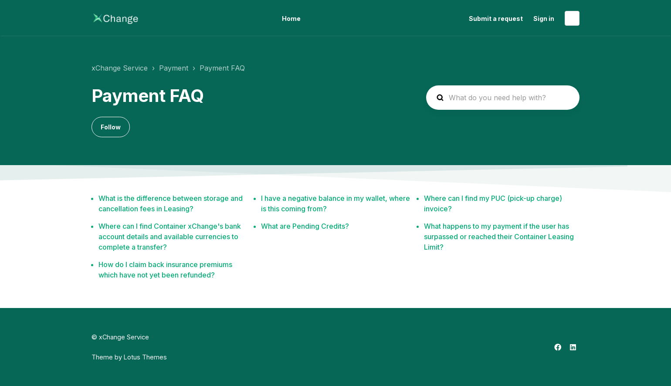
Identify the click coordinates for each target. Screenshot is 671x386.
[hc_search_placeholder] (503, 97)
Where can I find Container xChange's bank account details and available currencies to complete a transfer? (169, 236)
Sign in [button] (543, 18)
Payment (173, 68)
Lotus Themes (145, 357)
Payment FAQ (222, 68)
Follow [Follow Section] (111, 127)
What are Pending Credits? (305, 226)
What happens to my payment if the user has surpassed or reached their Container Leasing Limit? (499, 236)
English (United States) (572, 18)
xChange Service (120, 68)
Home (291, 18)
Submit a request (496, 18)
